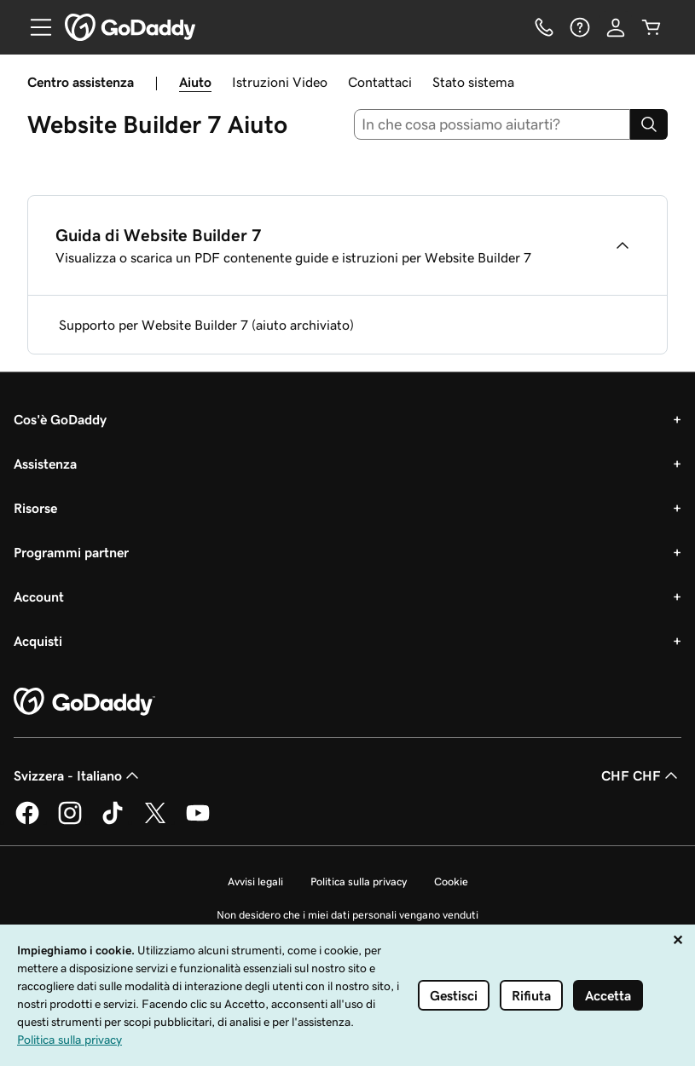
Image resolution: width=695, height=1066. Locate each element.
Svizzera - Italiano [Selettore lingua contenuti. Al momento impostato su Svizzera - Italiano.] (78, 775)
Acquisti (38, 641)
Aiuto (195, 82)
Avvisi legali (255, 881)
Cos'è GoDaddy (60, 419)
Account (39, 596)
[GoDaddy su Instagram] (70, 821)
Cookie (451, 881)
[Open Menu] (34, 27)
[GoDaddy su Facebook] (27, 821)
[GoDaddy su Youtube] (197, 821)
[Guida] (580, 27)
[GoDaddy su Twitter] (155, 821)
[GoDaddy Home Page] (84, 702)
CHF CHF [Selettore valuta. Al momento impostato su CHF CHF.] (641, 775)
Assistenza (45, 463)
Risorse (35, 508)
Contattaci (380, 82)
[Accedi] (615, 27)
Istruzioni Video (279, 82)
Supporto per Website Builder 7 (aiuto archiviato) (206, 324)
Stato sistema (473, 82)
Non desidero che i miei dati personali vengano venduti (347, 914)
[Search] (649, 124)
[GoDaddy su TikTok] (112, 821)
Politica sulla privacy (358, 881)
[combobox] (492, 124)
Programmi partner (71, 552)
